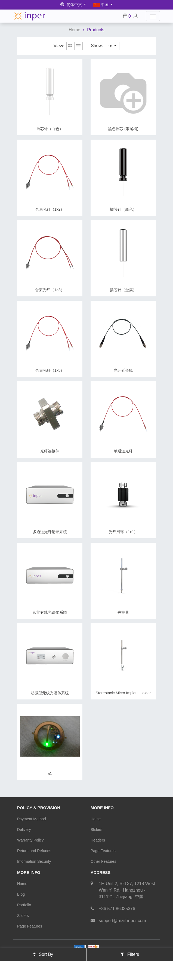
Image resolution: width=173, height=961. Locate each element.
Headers (98, 840)
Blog (21, 894)
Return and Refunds (34, 851)
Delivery (24, 829)
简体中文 (71, 4)
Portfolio (24, 905)
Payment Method (31, 819)
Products (95, 29)
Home (75, 29)
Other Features (103, 861)
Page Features (103, 851)
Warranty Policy (30, 840)
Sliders (96, 829)
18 (110, 46)
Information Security (34, 861)
